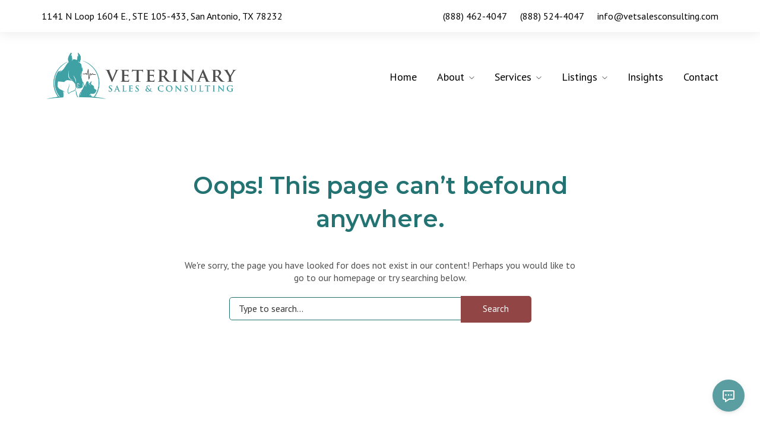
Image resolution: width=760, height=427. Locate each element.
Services (513, 77)
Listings (579, 77)
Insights (645, 77)
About (450, 77)
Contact (700, 77)
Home (403, 77)
